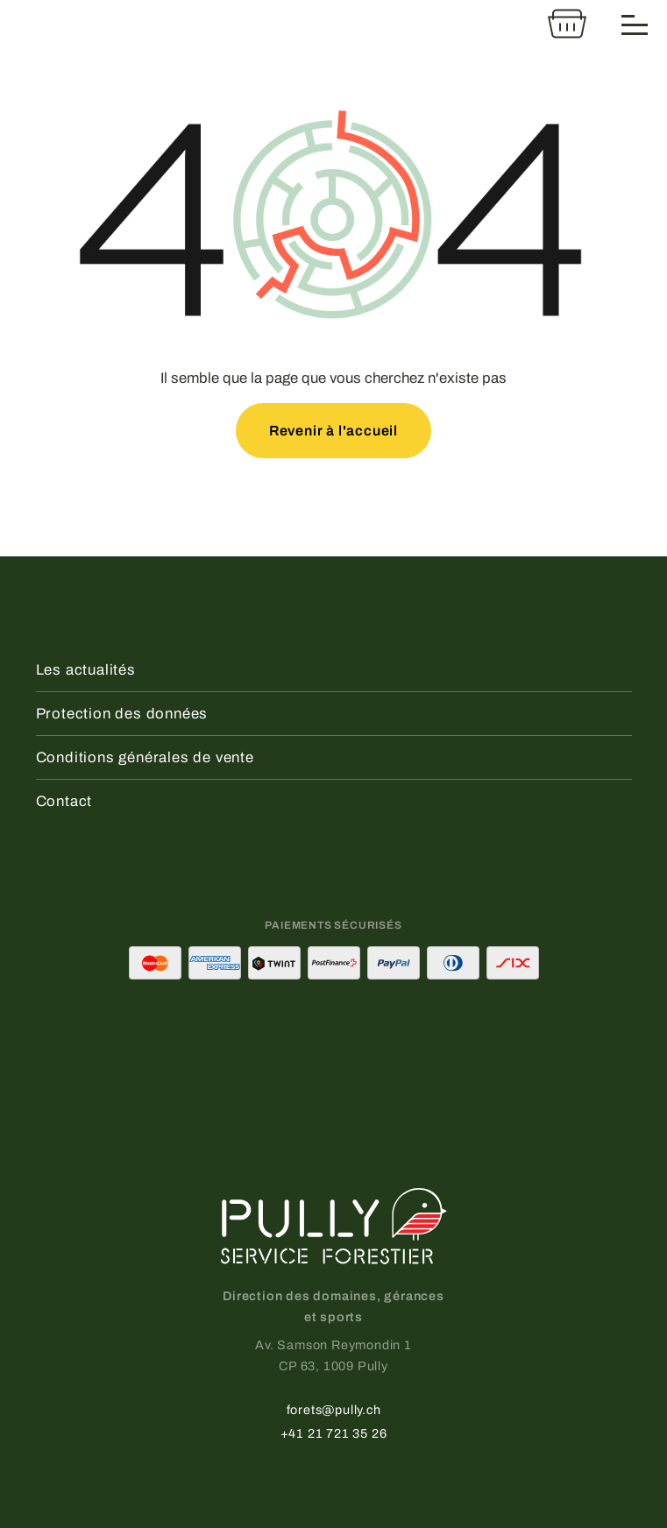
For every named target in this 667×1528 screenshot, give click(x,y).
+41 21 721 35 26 (333, 1433)
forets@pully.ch (334, 1410)
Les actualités (86, 669)
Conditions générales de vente (145, 757)
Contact (64, 801)
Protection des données (122, 713)
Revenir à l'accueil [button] (333, 430)
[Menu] (635, 23)
